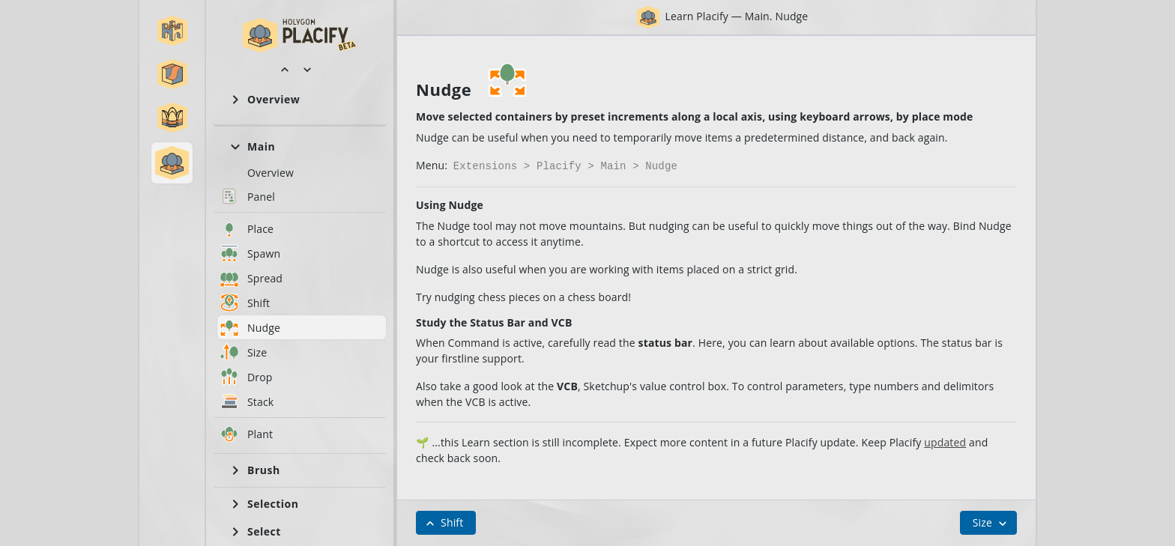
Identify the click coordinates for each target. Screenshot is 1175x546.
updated (945, 441)
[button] (172, 30)
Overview (270, 173)
